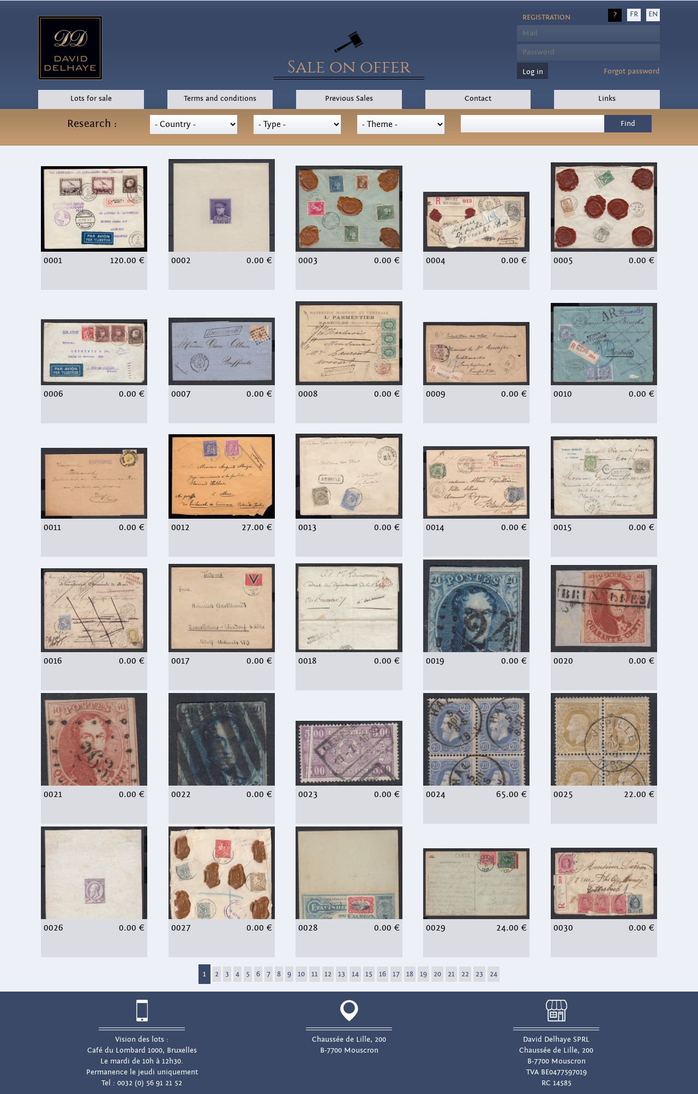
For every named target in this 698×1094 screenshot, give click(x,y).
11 (314, 974)
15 (368, 974)
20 (437, 974)
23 (479, 974)
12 (328, 974)
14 (355, 974)
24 (493, 974)
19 (423, 974)
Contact (478, 98)
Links (607, 98)
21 (451, 974)
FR (634, 14)
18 (409, 974)
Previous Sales (349, 98)
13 (341, 974)
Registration (546, 17)
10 (301, 974)
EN (653, 14)
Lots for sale (91, 98)
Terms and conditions (220, 98)
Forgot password (632, 71)
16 (382, 974)
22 (465, 974)
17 (396, 974)
